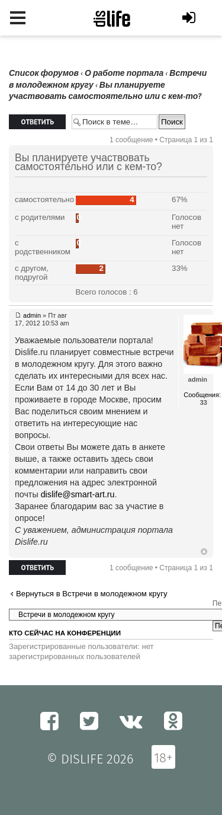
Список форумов (44, 73)
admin (32, 315)
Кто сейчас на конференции (65, 633)
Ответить (37, 121)
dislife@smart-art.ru (78, 494)
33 (203, 402)
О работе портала (124, 73)
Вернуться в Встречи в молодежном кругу (92, 593)
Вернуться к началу (204, 552)
